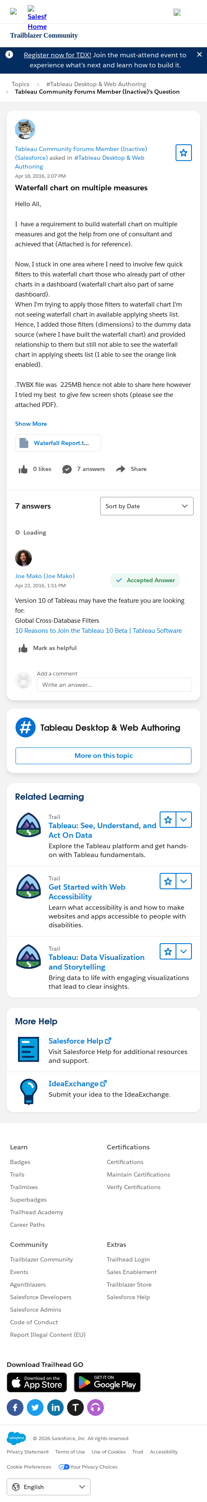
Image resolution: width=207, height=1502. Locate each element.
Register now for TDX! (57, 55)
